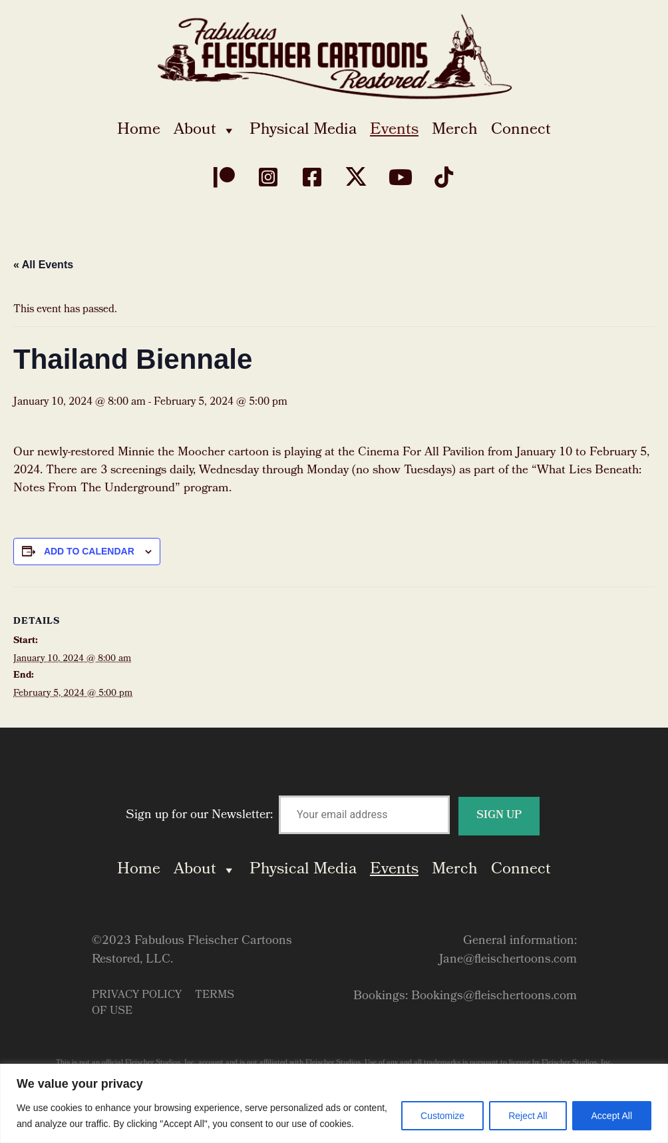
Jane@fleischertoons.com (508, 960)
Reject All (527, 1115)
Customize (442, 1115)
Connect (521, 130)
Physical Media (303, 130)
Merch (455, 130)
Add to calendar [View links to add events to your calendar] (89, 551)
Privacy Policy (137, 996)
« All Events (43, 264)
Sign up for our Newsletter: (333, 815)
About (205, 130)
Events (394, 130)
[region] (334, 1103)
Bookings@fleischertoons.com (494, 997)
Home (138, 130)
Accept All (611, 1115)
